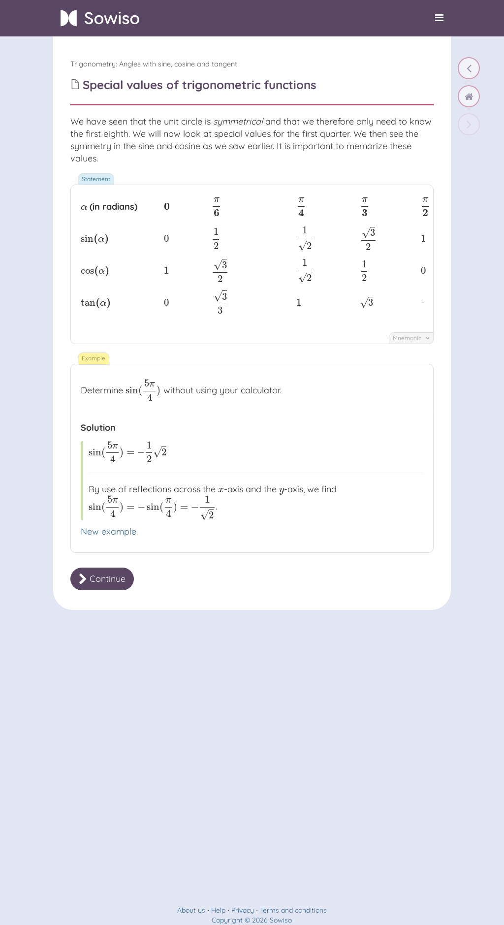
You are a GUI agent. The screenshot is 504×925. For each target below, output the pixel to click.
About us (191, 910)
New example (108, 531)
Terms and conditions (293, 910)
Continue (102, 578)
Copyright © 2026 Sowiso (252, 920)
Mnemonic (411, 338)
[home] (469, 96)
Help (218, 910)
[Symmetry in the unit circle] (469, 68)
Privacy (242, 910)
